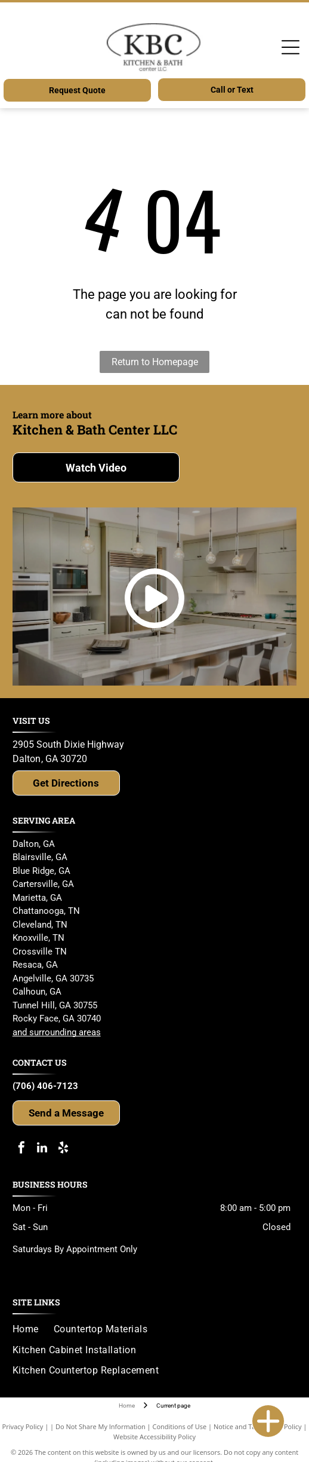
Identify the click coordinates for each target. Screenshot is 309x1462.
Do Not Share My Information (100, 1426)
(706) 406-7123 (45, 1086)
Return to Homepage (155, 362)
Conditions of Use (180, 1426)
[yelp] (63, 1149)
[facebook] (21, 1149)
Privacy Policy (23, 1426)
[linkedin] (42, 1149)
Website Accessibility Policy (154, 1436)
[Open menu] (290, 47)
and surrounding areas (57, 1032)
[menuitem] (33, 1329)
